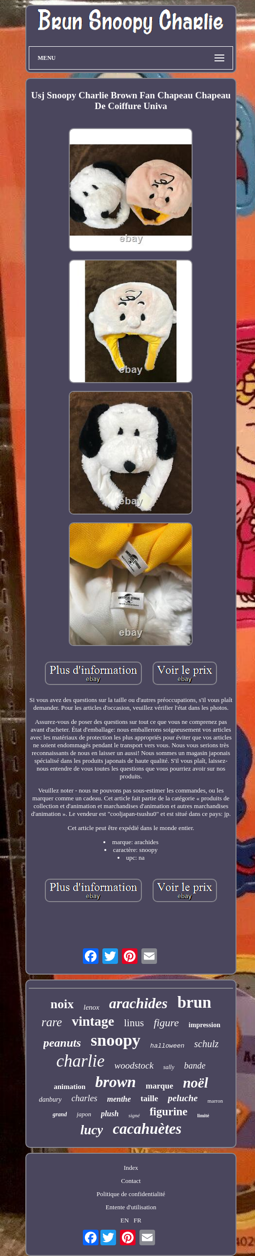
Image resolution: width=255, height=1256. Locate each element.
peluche (182, 1098)
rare (51, 1022)
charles (84, 1098)
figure (166, 1022)
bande (195, 1066)
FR (137, 1220)
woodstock (134, 1065)
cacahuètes (147, 1128)
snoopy (115, 1040)
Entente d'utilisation (131, 1207)
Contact (130, 1180)
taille (149, 1098)
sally (169, 1067)
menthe (119, 1099)
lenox (91, 1007)
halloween (167, 1046)
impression (204, 1025)
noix (62, 1004)
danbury (50, 1099)
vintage (93, 1021)
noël (195, 1082)
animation (69, 1086)
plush (109, 1113)
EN (124, 1220)
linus (134, 1023)
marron (215, 1101)
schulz (206, 1043)
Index (131, 1167)
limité (203, 1115)
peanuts (62, 1042)
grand (60, 1114)
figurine (169, 1112)
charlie (80, 1061)
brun (194, 1002)
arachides (138, 1003)
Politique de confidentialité (131, 1194)
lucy (91, 1130)
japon (84, 1114)
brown (115, 1081)
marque (159, 1085)
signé (133, 1115)
